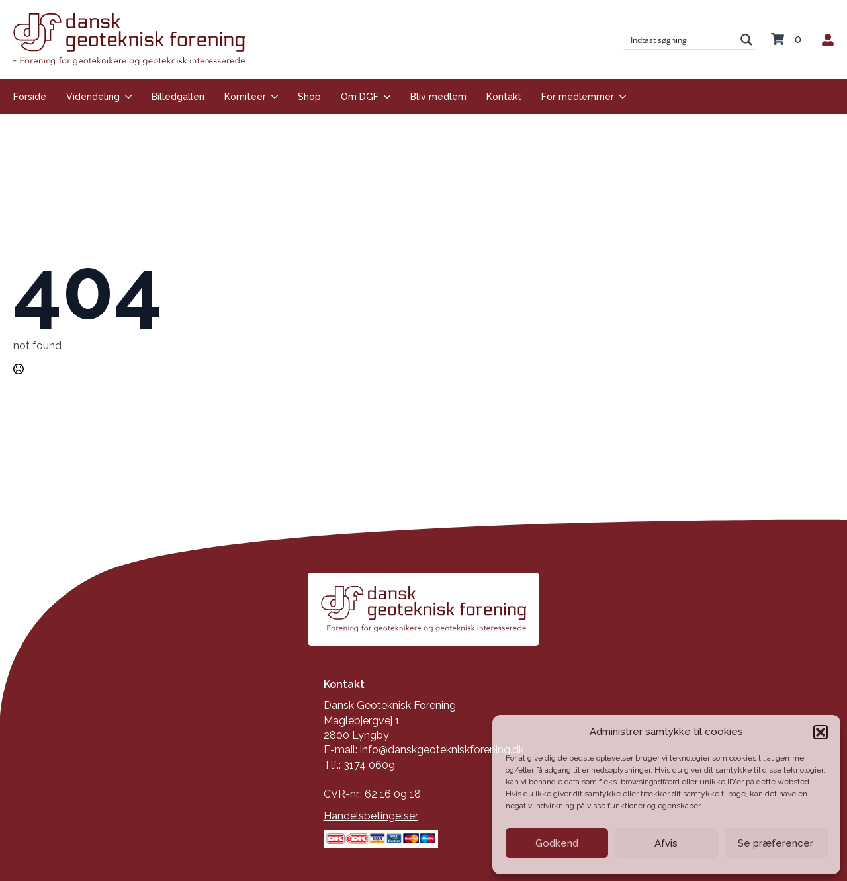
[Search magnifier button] (746, 39)
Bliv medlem (438, 96)
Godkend (556, 843)
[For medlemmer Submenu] (620, 96)
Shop (309, 96)
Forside (29, 96)
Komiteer (245, 96)
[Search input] (681, 40)
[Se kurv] (788, 39)
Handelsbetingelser (371, 816)
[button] (820, 732)
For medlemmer (577, 96)
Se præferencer (775, 843)
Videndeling (93, 96)
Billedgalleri (178, 96)
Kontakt (503, 96)
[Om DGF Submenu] (384, 96)
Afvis (666, 843)
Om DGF (360, 96)
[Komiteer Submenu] (272, 96)
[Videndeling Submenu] (126, 96)
